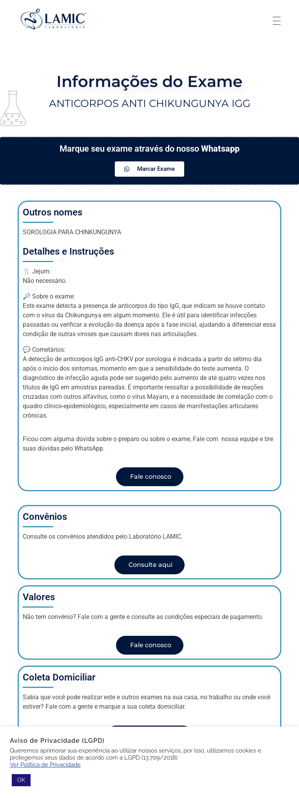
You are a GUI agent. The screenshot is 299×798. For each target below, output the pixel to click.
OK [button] (21, 780)
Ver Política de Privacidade (45, 764)
